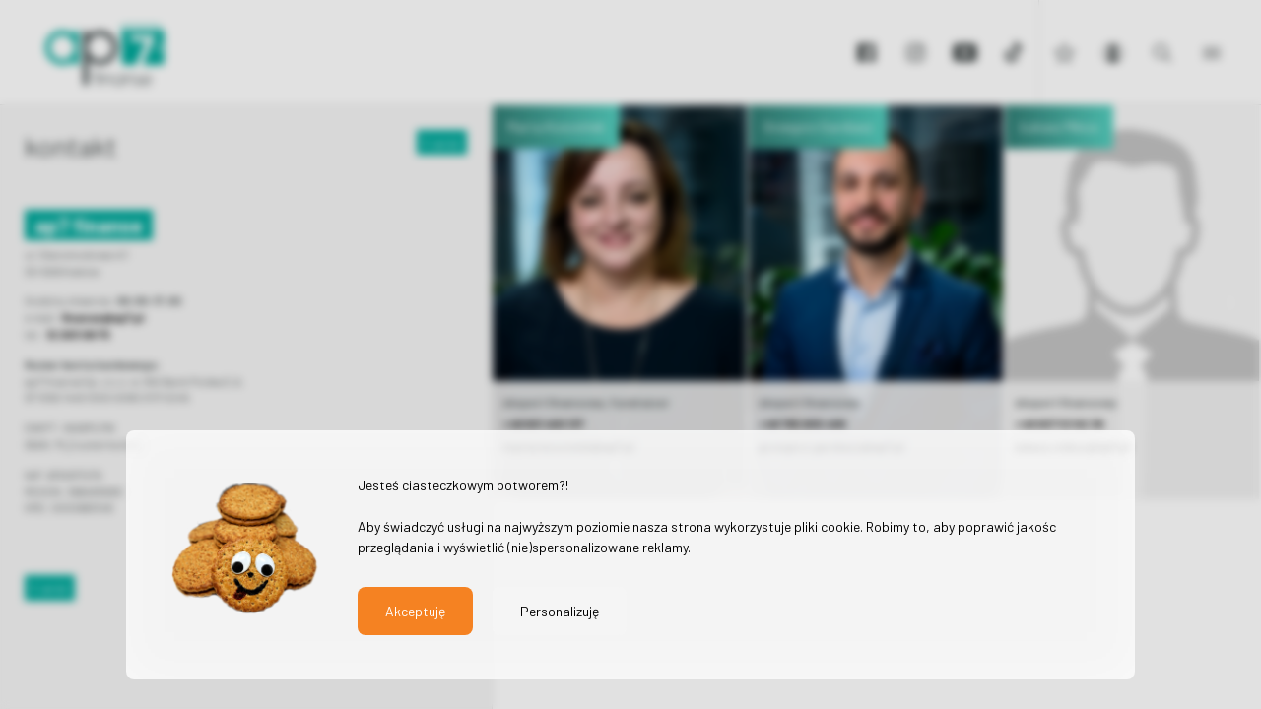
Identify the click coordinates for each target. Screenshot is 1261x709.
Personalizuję (559, 611)
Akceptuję (415, 611)
